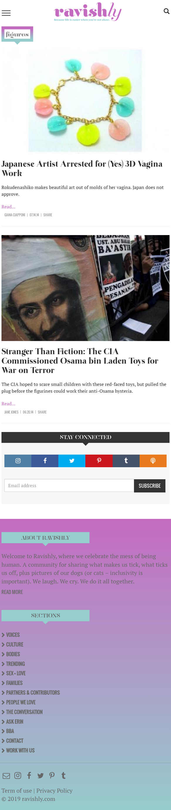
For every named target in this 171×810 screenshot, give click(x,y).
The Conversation (24, 712)
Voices (13, 634)
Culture (14, 644)
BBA (10, 731)
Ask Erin (14, 721)
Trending (15, 663)
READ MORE (12, 591)
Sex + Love (16, 673)
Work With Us (20, 750)
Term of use (16, 790)
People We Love (20, 702)
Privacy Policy (54, 790)
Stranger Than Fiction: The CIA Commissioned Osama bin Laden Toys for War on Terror (79, 360)
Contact (14, 740)
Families (14, 682)
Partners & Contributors (33, 692)
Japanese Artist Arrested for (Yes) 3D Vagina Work (81, 168)
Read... (8, 206)
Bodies (13, 654)
